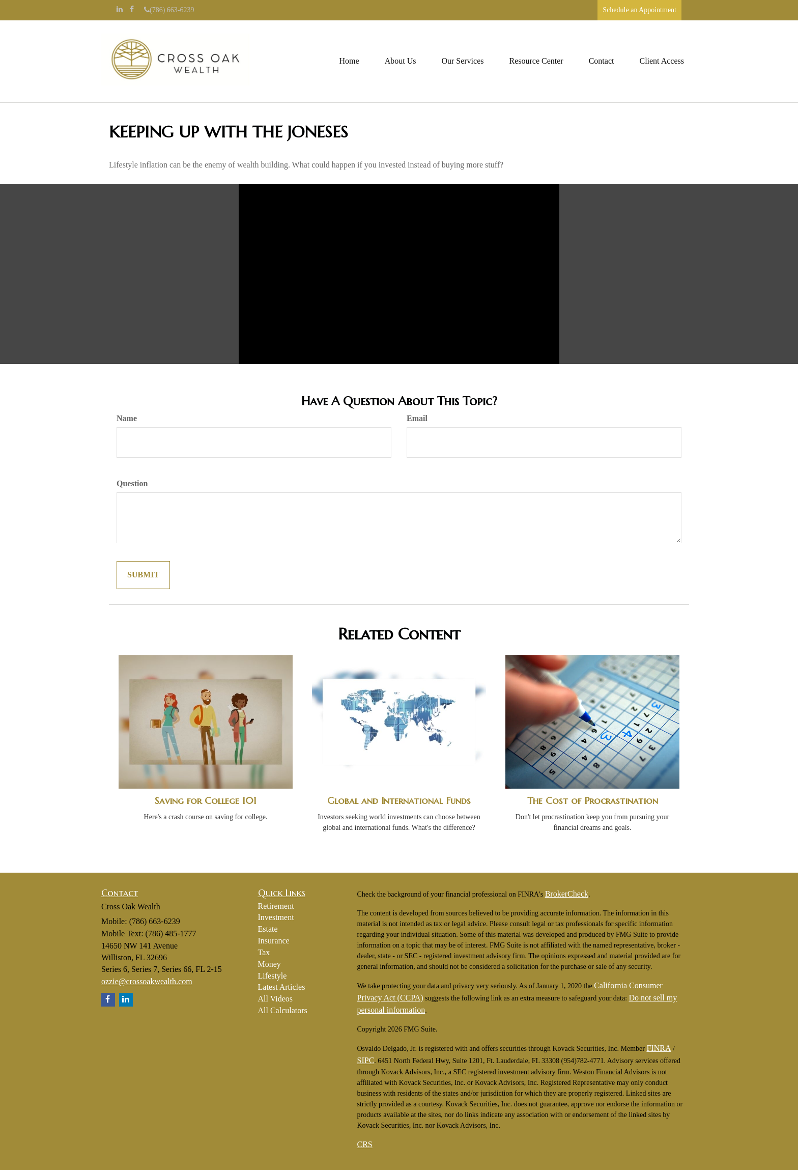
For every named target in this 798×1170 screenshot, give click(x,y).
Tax (264, 952)
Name (127, 418)
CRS (365, 1144)
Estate (268, 929)
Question (132, 483)
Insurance (274, 940)
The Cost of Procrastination (592, 800)
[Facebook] (132, 10)
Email (417, 418)
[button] (400, 61)
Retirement (276, 906)
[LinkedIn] (120, 10)
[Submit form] (143, 575)
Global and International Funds (399, 800)
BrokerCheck (566, 893)
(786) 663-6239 (169, 10)
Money (269, 964)
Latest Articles (281, 987)
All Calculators (282, 1010)
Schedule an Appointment (639, 10)
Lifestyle (272, 975)
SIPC (366, 1060)
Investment (276, 917)
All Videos (275, 998)
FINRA (658, 1048)
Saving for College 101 (205, 800)
